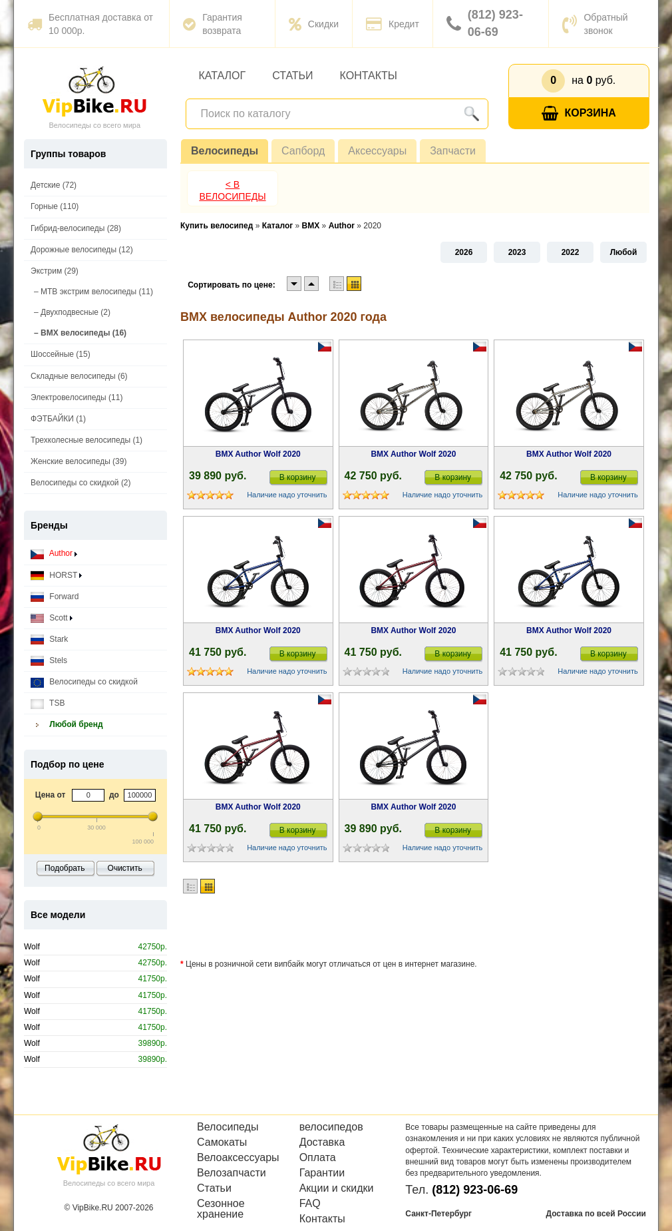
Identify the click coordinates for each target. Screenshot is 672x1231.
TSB (48, 703)
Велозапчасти (231, 1173)
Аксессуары (377, 150)
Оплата (317, 1157)
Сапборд (303, 150)
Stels (49, 661)
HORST (56, 576)
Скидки (314, 24)
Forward (55, 597)
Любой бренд (67, 725)
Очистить (125, 868)
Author (54, 554)
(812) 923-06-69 (484, 23)
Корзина (579, 113)
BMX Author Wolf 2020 (258, 454)
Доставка (322, 1142)
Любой (623, 252)
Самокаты (222, 1142)
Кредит (392, 24)
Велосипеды (224, 150)
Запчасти (453, 150)
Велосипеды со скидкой (84, 682)
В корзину (297, 477)
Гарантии (322, 1173)
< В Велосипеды (232, 190)
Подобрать (64, 868)
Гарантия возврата (212, 24)
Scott (52, 618)
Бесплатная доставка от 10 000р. (90, 24)
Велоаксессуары (238, 1157)
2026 (464, 252)
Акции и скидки (336, 1188)
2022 (571, 252)
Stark (49, 639)
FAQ (310, 1203)
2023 (517, 252)
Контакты (368, 75)
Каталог (222, 75)
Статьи (292, 75)
